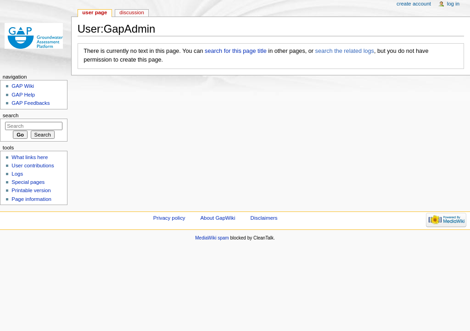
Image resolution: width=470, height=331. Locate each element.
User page (94, 12)
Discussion (131, 12)
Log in (453, 3)
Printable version (30, 190)
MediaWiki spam (212, 237)
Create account (414, 3)
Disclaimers (264, 218)
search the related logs (344, 51)
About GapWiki (217, 218)
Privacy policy (169, 218)
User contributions (32, 165)
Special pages (28, 182)
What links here (29, 157)
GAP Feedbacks (30, 103)
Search (11, 115)
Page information (31, 199)
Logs (17, 174)
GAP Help (23, 94)
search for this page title (236, 51)
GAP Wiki (22, 86)
